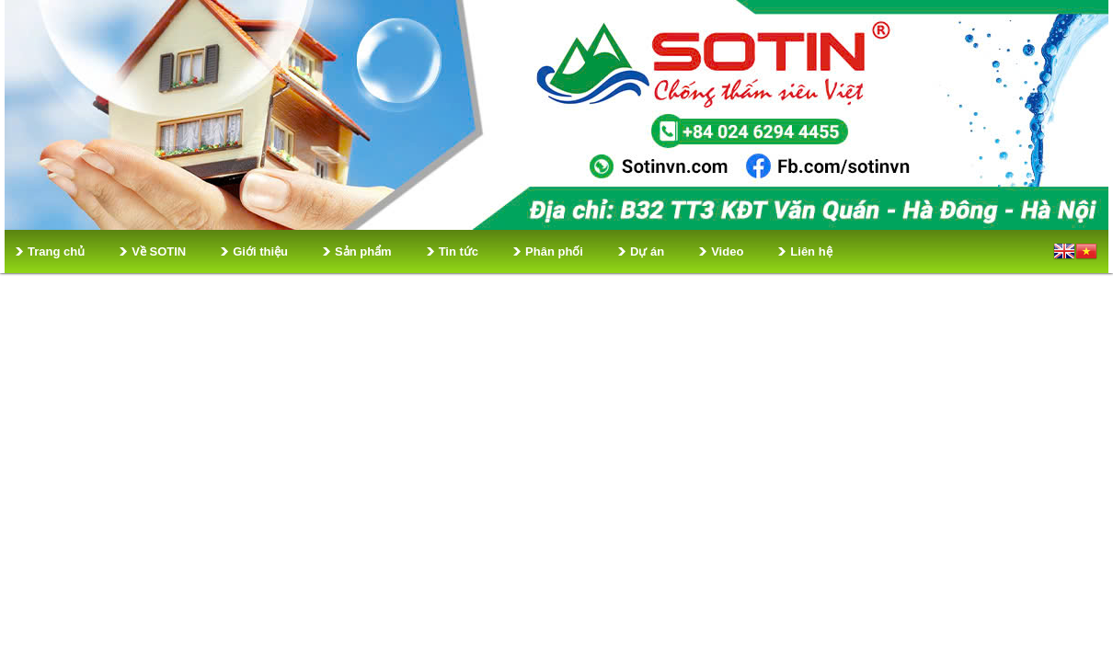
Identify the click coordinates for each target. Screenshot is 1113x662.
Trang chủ (56, 251)
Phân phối (554, 251)
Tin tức (458, 251)
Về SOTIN (159, 251)
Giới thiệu (260, 251)
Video (727, 251)
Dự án (647, 251)
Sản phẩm (363, 251)
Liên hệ (811, 251)
